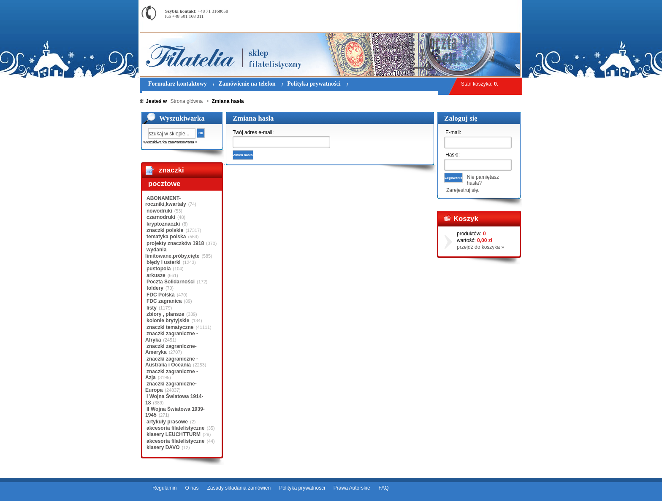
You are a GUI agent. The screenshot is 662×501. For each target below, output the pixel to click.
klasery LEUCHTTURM (174, 434)
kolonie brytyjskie (168, 320)
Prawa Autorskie (352, 488)
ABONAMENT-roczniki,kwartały (165, 201)
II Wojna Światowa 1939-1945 (175, 412)
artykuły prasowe (167, 422)
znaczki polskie (165, 230)
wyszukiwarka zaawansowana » (171, 142)
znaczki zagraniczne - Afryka (171, 336)
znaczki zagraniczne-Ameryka (171, 349)
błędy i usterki (164, 262)
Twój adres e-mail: (253, 132)
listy (152, 308)
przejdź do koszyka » (480, 247)
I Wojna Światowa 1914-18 (174, 399)
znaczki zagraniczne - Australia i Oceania (171, 362)
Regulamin (164, 488)
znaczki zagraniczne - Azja (171, 374)
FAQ (384, 488)
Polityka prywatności (302, 488)
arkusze (156, 275)
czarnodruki (161, 217)
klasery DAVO (163, 447)
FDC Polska (161, 295)
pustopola (159, 269)
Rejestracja (498, 4)
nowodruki (159, 211)
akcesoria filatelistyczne (175, 428)
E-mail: (453, 132)
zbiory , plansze (165, 314)
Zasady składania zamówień (239, 488)
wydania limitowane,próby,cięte (172, 253)
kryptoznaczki (163, 224)
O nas (191, 488)
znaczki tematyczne (170, 327)
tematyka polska (166, 237)
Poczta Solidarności (171, 282)
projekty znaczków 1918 (175, 243)
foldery (155, 288)
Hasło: (452, 155)
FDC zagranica (164, 301)
